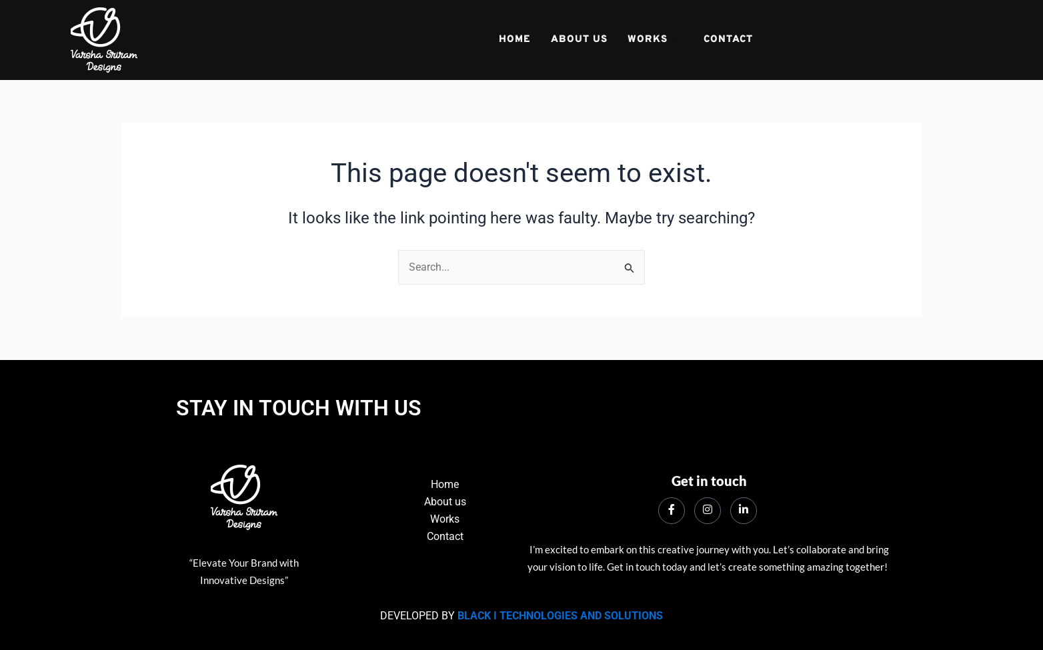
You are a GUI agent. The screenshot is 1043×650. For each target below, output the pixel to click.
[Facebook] (671, 510)
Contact (728, 40)
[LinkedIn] (743, 510)
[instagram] (707, 510)
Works (653, 40)
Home (514, 40)
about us (578, 40)
